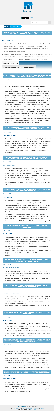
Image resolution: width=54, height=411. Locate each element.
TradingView (33, 409)
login (32, 17)
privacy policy (17, 408)
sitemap (43, 408)
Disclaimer (36, 408)
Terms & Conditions (27, 408)
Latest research (10, 63)
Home (6, 26)
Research (16, 26)
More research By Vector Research (19, 67)
